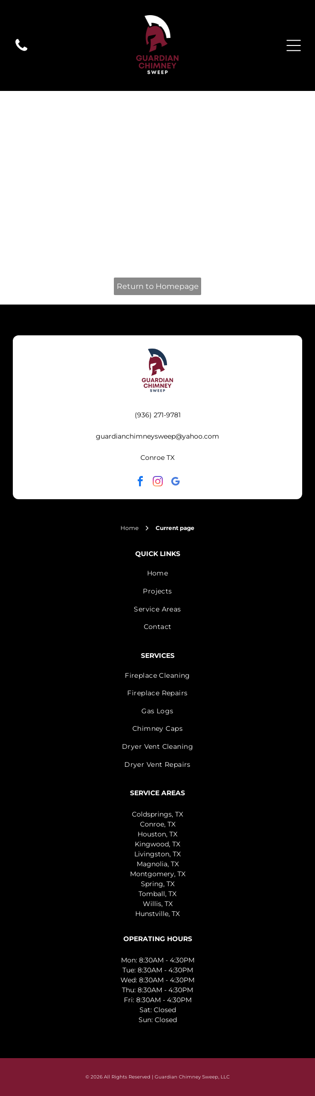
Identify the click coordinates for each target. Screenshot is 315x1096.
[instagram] (157, 483)
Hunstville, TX (157, 913)
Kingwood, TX (157, 844)
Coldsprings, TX (157, 814)
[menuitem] (157, 574)
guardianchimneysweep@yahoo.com (157, 436)
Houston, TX (157, 834)
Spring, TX (158, 884)
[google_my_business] (175, 483)
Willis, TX (158, 903)
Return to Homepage (158, 286)
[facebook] (140, 483)
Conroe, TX (158, 824)
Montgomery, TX (157, 874)
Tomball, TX (157, 893)
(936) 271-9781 (158, 415)
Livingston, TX (157, 854)
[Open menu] (294, 45)
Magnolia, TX (158, 864)
